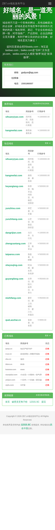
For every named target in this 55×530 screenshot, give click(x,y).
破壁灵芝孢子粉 (19, 402)
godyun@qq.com (29, 72)
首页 (7, 402)
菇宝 (43, 402)
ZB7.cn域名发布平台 (13, 3)
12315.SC (34, 402)
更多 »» (48, 143)
